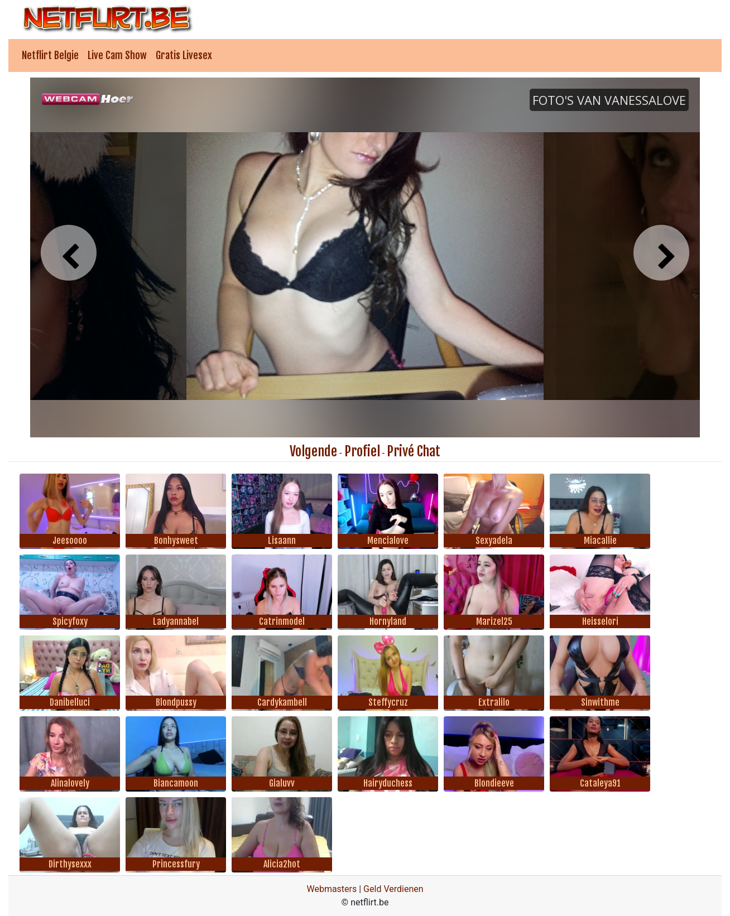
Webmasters (331, 889)
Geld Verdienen (393, 889)
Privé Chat (413, 451)
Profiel (362, 451)
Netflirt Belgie (50, 55)
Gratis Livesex (184, 55)
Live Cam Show (117, 55)
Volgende (313, 451)
